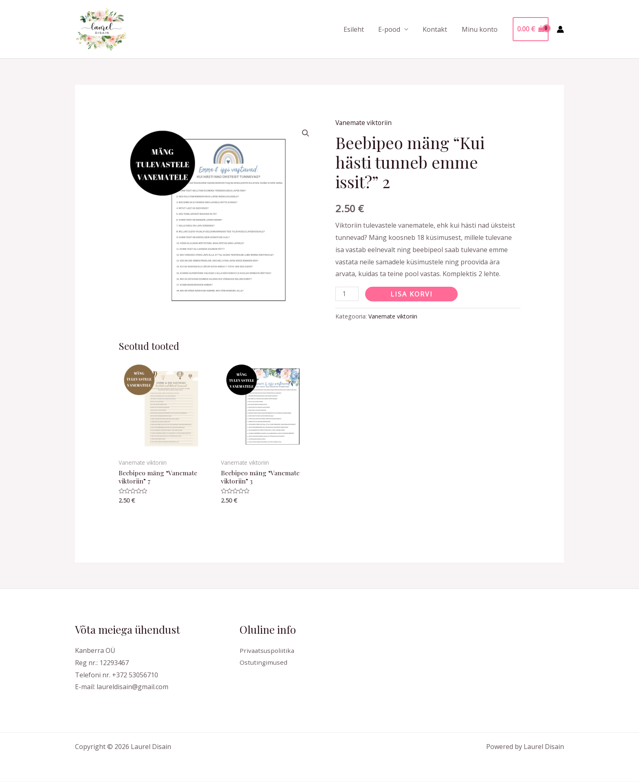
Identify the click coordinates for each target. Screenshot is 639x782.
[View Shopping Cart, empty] (531, 29)
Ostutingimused (264, 663)
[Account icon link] (560, 29)
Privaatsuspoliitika (268, 650)
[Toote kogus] (347, 293)
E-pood (392, 29)
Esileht (358, 29)
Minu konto (480, 29)
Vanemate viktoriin (364, 122)
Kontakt (437, 29)
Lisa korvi (412, 293)
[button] (305, 133)
